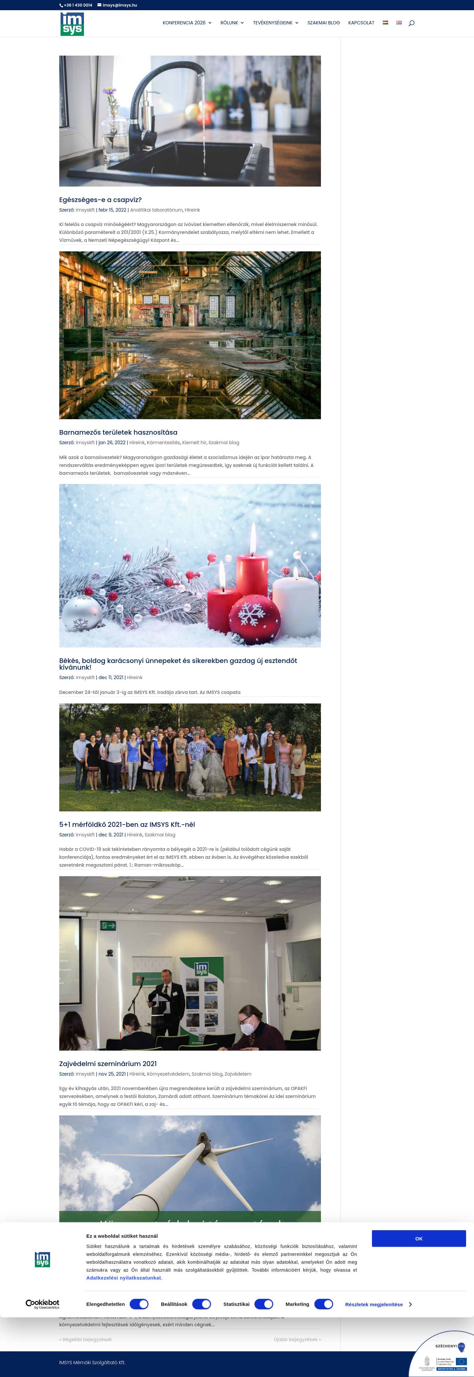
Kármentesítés (163, 442)
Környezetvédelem (168, 1074)
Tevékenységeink (273, 23)
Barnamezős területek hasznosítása (118, 432)
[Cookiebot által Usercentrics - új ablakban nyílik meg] (42, 1364)
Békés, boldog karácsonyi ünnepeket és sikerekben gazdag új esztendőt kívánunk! (178, 664)
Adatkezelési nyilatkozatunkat (123, 1337)
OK (419, 1298)
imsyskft (85, 210)
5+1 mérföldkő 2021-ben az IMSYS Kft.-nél (127, 824)
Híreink (192, 210)
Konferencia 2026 (184, 23)
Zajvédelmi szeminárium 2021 (108, 1063)
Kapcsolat (361, 23)
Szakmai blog (323, 23)
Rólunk (229, 23)
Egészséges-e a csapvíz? (100, 199)
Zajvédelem (238, 1074)
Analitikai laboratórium (156, 210)
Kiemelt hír (194, 442)
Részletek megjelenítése (374, 1364)
